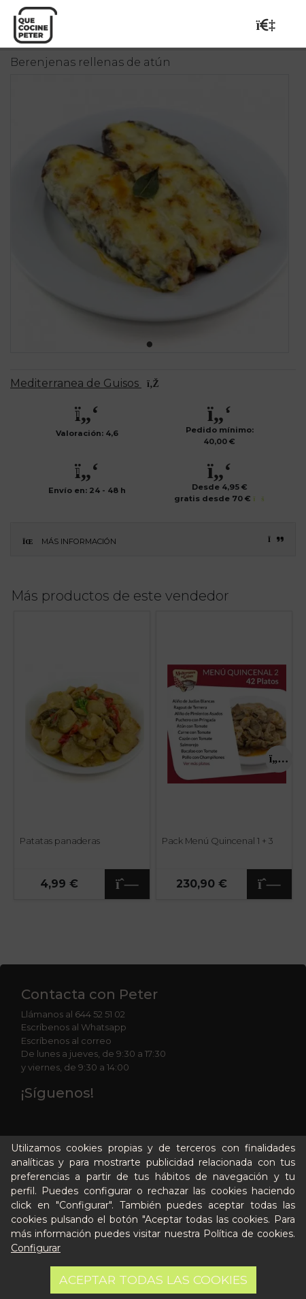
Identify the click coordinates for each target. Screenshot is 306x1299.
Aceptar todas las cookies (153, 1279)
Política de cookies (248, 1234)
